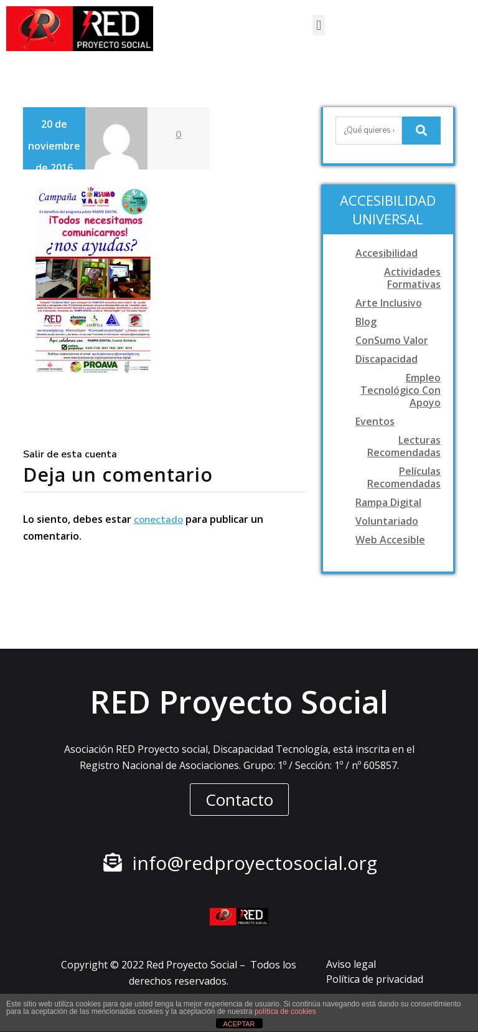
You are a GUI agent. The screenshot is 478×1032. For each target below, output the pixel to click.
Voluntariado (386, 521)
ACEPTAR (239, 1024)
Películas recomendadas (404, 477)
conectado (158, 520)
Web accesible (390, 539)
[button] (318, 25)
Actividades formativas (412, 277)
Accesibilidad (386, 253)
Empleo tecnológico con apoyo (400, 390)
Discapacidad (386, 359)
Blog (366, 321)
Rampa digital (388, 502)
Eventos (375, 421)
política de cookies (285, 1011)
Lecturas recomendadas (404, 446)
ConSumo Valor (391, 340)
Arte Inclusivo (388, 303)
